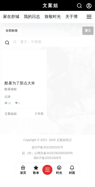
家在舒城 (11, 16)
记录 (8, 97)
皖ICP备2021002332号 (47, 147)
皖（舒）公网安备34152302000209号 (47, 153)
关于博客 (73, 16)
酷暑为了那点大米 (20, 83)
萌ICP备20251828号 (47, 158)
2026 (52, 140)
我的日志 (32, 16)
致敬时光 (53, 16)
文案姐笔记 (64, 140)
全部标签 (12, 30)
